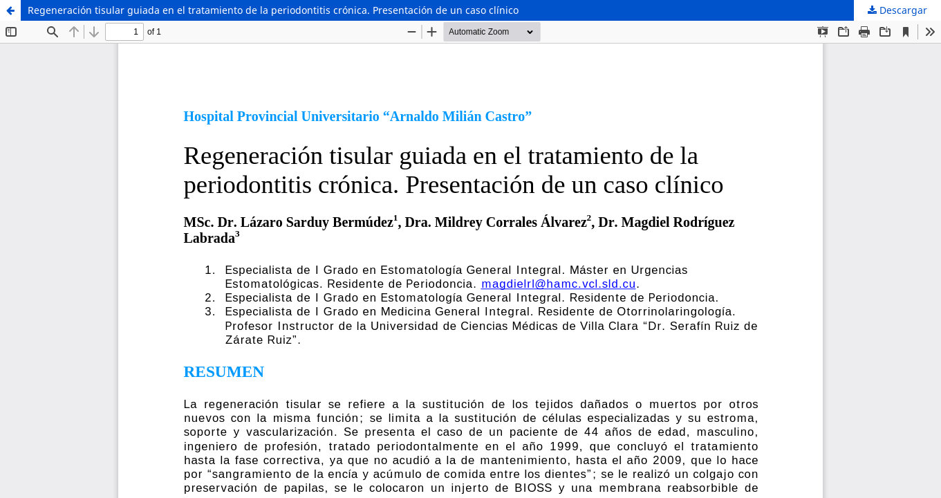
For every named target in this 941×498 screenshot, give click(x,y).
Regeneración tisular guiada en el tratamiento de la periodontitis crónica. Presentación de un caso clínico (273, 10)
